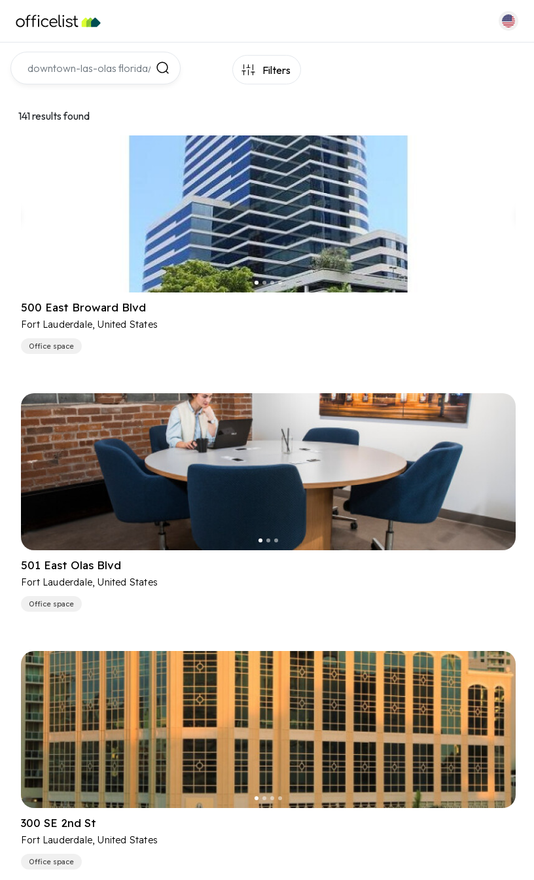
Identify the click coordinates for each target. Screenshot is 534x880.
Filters (276, 70)
